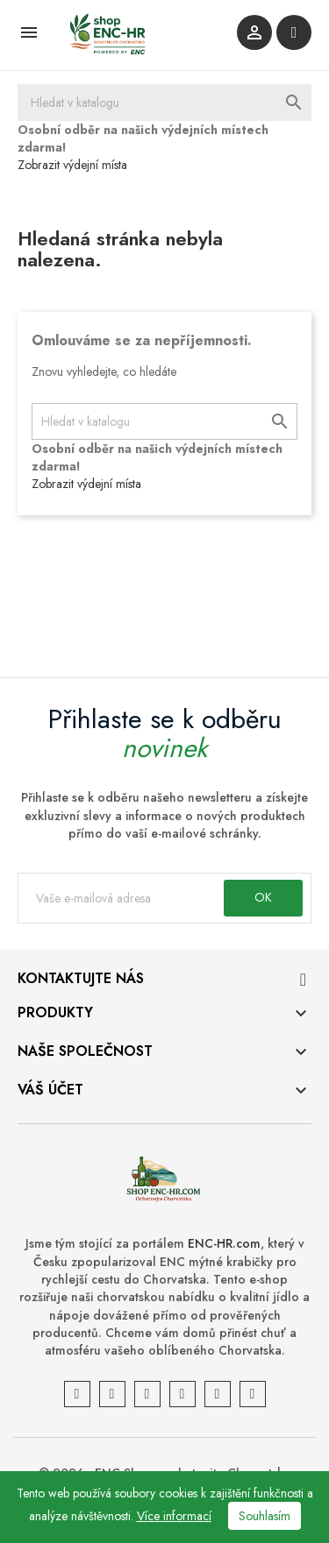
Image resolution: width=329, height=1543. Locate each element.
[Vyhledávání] (164, 102)
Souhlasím (264, 1516)
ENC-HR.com (224, 1243)
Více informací (174, 1516)
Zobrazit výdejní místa (72, 164)
